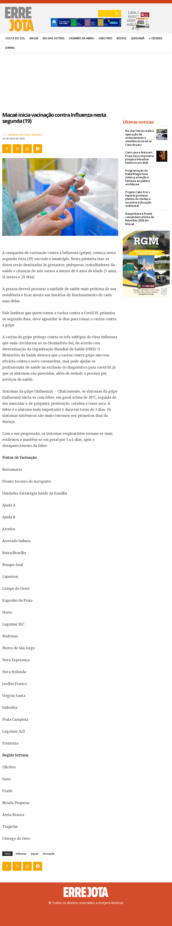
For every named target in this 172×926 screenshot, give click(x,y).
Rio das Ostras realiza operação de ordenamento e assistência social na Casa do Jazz (138, 137)
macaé (34, 853)
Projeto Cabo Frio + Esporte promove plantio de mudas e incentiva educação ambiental (136, 192)
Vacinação (48, 853)
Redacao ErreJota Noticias (25, 135)
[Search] (116, 13)
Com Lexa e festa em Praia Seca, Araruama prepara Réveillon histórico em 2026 (137, 156)
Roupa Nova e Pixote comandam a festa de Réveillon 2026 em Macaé (138, 212)
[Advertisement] (60, 79)
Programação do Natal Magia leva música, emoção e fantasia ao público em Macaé (138, 174)
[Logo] (86, 892)
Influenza (20, 853)
